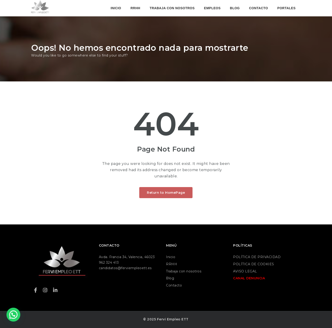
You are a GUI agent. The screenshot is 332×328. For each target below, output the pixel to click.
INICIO (116, 8)
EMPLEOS (212, 8)
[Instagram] (45, 290)
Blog (170, 278)
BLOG (235, 8)
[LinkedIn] (55, 290)
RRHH (135, 8)
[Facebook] (35, 290)
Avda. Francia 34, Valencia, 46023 (127, 257)
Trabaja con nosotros (183, 271)
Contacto (174, 285)
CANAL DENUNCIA (249, 278)
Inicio (170, 257)
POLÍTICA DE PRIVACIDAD (257, 257)
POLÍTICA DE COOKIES (253, 264)
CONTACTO (258, 8)
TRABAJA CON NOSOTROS (172, 8)
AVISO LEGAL (245, 271)
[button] (13, 315)
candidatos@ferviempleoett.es (125, 268)
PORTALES (286, 8)
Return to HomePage (166, 193)
